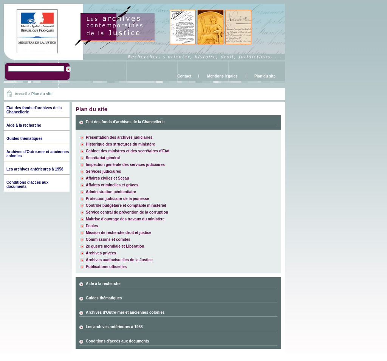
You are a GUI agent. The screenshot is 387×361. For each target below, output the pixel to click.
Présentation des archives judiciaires (119, 137)
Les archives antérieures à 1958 (34, 169)
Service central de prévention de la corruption (127, 212)
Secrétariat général (103, 158)
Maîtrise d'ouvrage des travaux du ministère (125, 219)
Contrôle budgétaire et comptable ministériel (126, 205)
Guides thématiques (24, 138)
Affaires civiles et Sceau (107, 178)
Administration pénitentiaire (111, 192)
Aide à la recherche (23, 125)
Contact (184, 76)
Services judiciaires (103, 171)
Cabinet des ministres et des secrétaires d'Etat (127, 151)
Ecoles (92, 226)
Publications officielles (106, 267)
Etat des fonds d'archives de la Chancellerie (125, 122)
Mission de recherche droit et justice (118, 233)
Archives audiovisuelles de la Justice (119, 260)
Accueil (21, 94)
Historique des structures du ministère (120, 144)
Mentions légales (222, 76)
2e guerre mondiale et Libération (115, 246)
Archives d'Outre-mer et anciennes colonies (125, 312)
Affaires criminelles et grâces (112, 185)
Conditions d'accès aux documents (117, 341)
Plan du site (265, 76)
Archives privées (101, 253)
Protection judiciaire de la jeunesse (117, 199)
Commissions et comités (108, 239)
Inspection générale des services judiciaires (125, 165)
